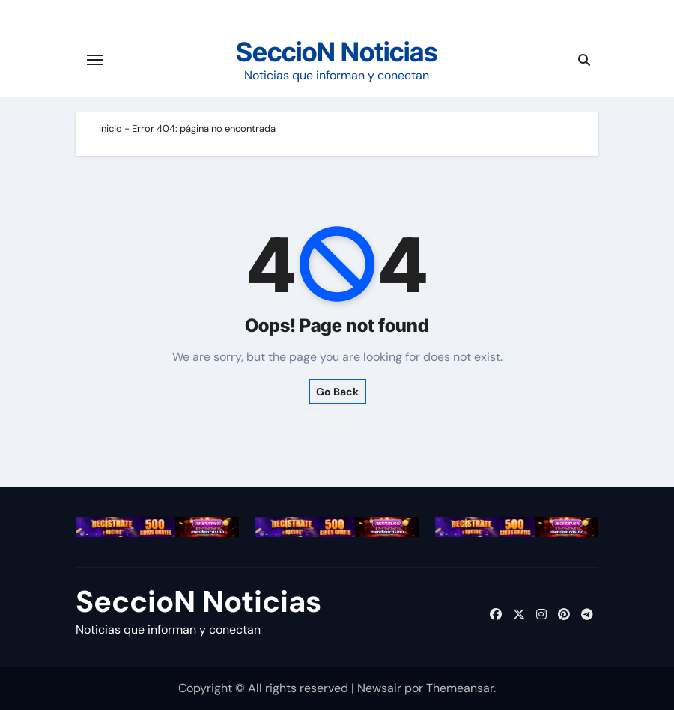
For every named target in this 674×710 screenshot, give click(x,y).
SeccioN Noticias (337, 51)
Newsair (379, 688)
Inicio (110, 128)
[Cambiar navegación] (95, 60)
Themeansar (460, 688)
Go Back (337, 391)
